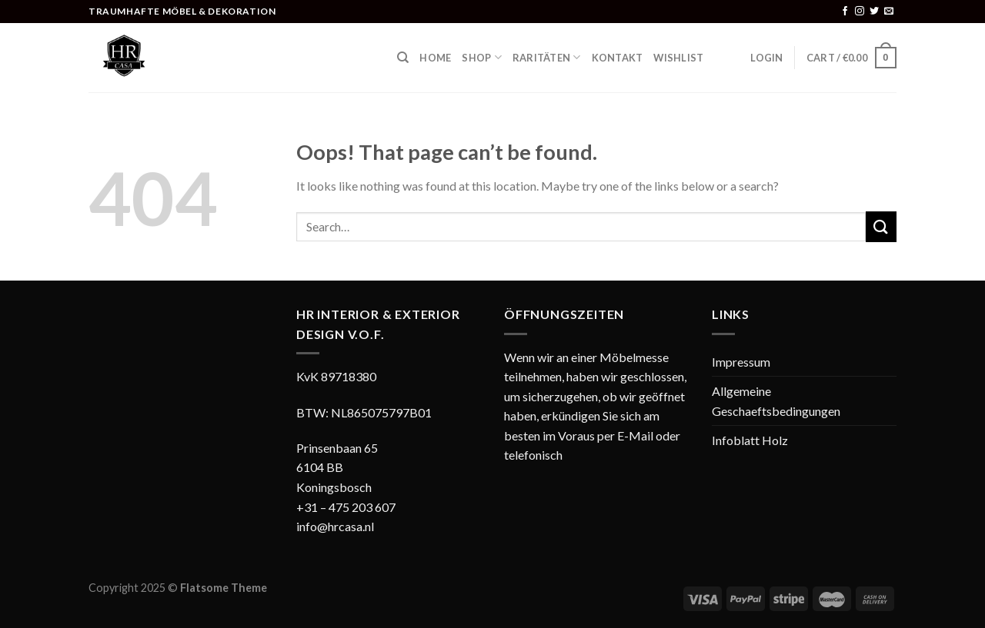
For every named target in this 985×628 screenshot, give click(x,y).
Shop (481, 57)
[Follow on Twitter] (874, 11)
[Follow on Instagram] (859, 11)
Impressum (741, 361)
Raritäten (547, 57)
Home (435, 58)
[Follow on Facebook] (845, 11)
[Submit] (881, 226)
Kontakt (617, 58)
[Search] (403, 57)
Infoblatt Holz (750, 440)
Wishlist (678, 58)
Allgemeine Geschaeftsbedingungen (776, 401)
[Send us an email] (888, 11)
